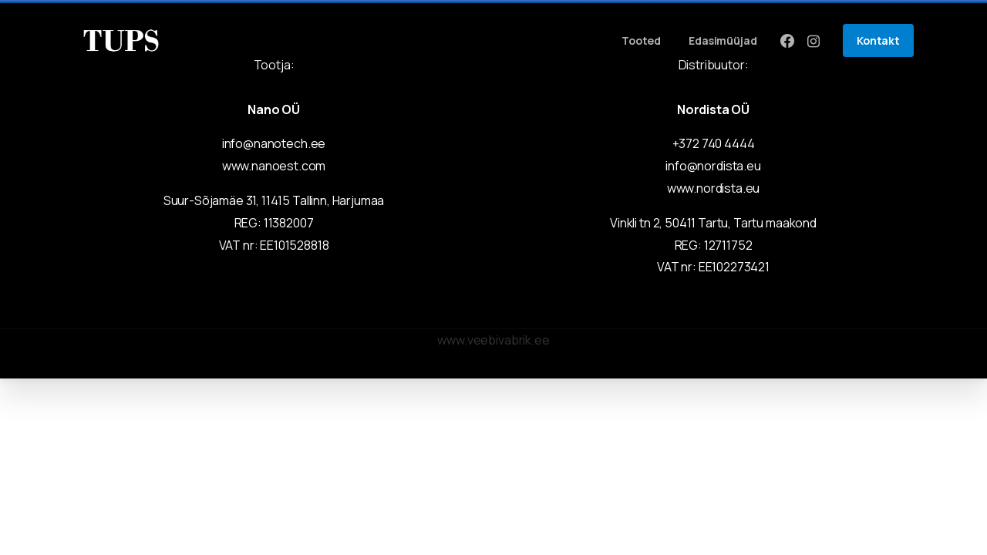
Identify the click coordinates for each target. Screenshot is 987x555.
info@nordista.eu (712, 165)
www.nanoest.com (274, 165)
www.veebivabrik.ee (493, 339)
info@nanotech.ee (273, 143)
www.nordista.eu (713, 188)
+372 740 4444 (713, 143)
